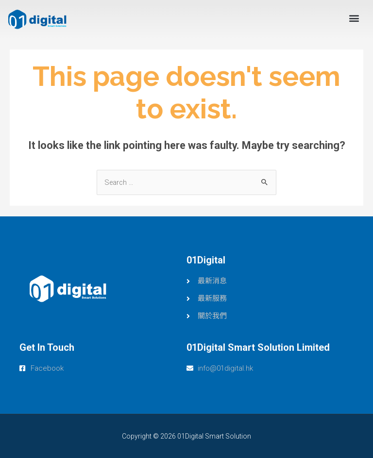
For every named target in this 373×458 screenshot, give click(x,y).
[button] (354, 18)
